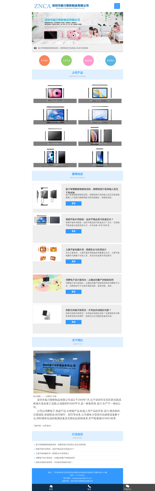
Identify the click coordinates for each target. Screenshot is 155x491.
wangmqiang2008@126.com (82, 478)
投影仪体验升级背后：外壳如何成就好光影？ (88, 310)
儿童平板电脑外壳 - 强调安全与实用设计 (86, 249)
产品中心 (127, 489)
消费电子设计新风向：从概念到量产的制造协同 (90, 280)
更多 (74, 203)
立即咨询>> (47, 426)
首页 (51, 489)
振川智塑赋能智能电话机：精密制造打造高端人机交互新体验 (63, 48)
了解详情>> (38, 426)
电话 (89, 489)
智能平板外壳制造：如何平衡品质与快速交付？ (90, 219)
